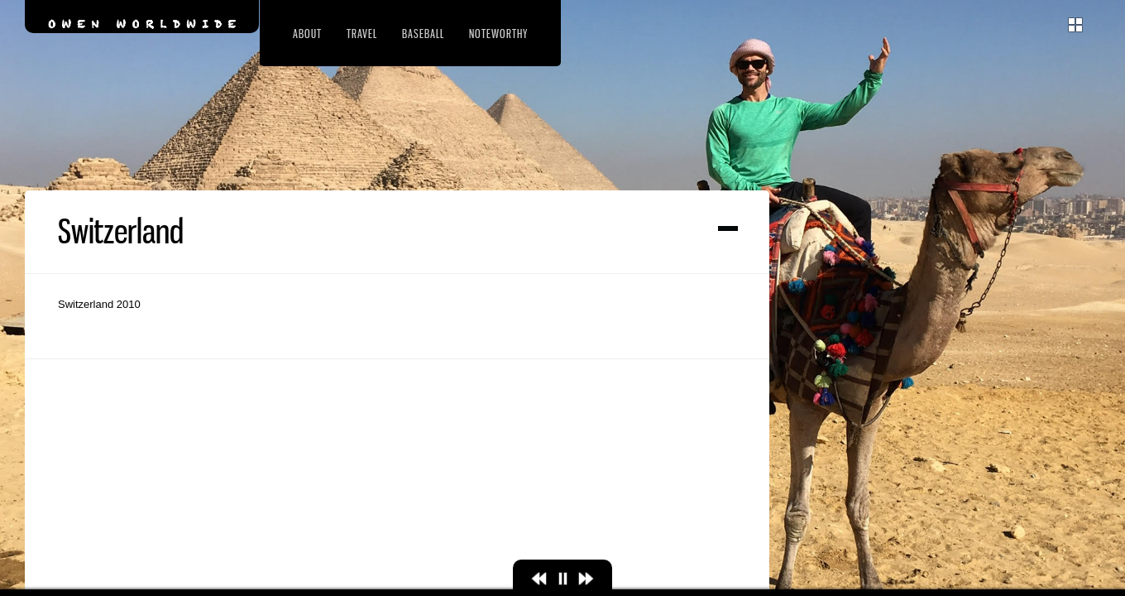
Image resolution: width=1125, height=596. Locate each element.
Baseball (423, 33)
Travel (362, 33)
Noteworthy (498, 33)
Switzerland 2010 (99, 398)
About (307, 33)
